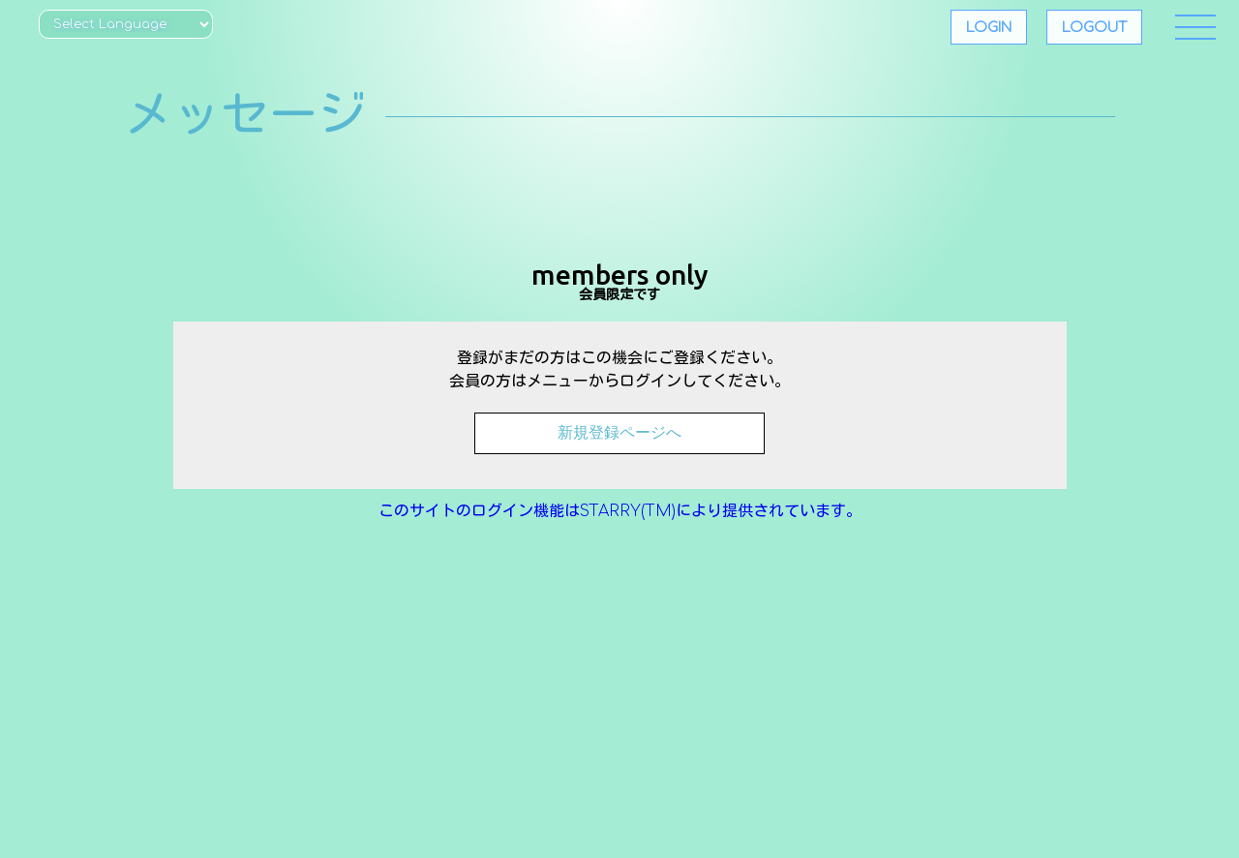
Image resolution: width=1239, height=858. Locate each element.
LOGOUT (1094, 27)
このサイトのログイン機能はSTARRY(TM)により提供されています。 (619, 511)
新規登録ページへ (619, 432)
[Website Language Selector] (126, 24)
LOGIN (989, 27)
